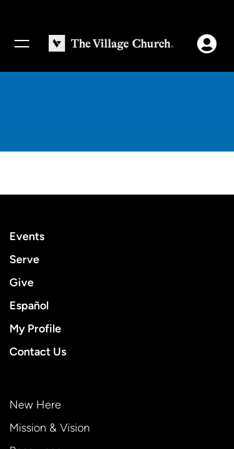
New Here (35, 405)
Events (26, 236)
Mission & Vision (49, 428)
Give (21, 282)
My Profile (35, 329)
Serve (24, 259)
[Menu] (21, 43)
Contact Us (37, 352)
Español (29, 305)
